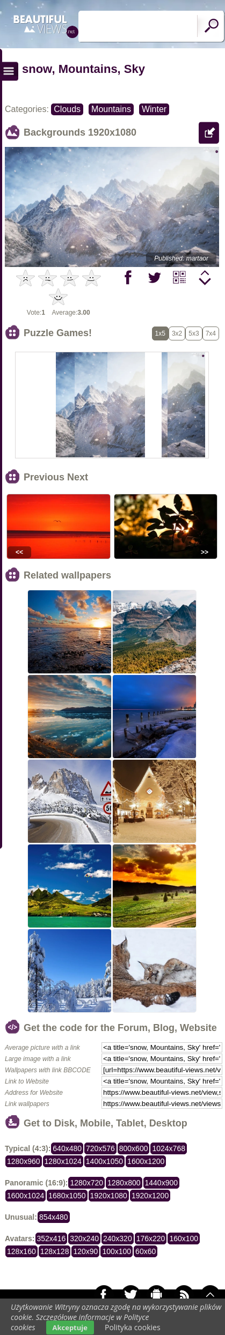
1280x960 (23, 1161)
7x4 (211, 333)
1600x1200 (145, 1161)
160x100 (183, 1238)
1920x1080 (108, 1195)
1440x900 (161, 1182)
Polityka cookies (133, 1327)
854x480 (53, 1217)
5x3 (193, 333)
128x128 (54, 1251)
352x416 (51, 1238)
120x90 (85, 1251)
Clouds (67, 109)
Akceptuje (70, 1327)
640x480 (67, 1148)
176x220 (150, 1238)
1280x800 (124, 1182)
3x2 (177, 333)
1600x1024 (25, 1195)
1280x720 (86, 1182)
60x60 (145, 1251)
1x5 (160, 333)
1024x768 (168, 1148)
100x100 (116, 1251)
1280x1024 (63, 1161)
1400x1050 (104, 1161)
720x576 (100, 1148)
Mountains (111, 109)
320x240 (84, 1238)
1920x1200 (150, 1195)
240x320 (117, 1238)
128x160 (21, 1251)
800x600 (133, 1148)
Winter (154, 109)
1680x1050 (66, 1195)
